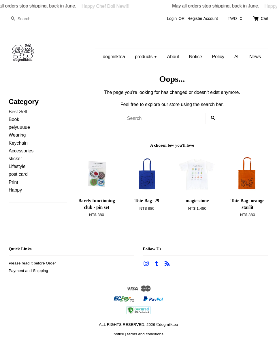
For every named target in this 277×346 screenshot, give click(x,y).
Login (172, 18)
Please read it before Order (32, 263)
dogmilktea (114, 56)
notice (119, 334)
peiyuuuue (19, 127)
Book (14, 119)
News (255, 56)
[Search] (26, 19)
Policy (218, 56)
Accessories (21, 150)
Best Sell (18, 111)
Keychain (18, 143)
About (173, 56)
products (146, 56)
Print (13, 182)
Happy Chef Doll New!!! (107, 6)
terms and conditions (145, 334)
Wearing (17, 135)
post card (18, 174)
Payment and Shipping (28, 271)
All (237, 56)
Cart (264, 18)
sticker (15, 158)
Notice (195, 56)
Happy (15, 190)
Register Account (202, 18)
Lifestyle (17, 166)
